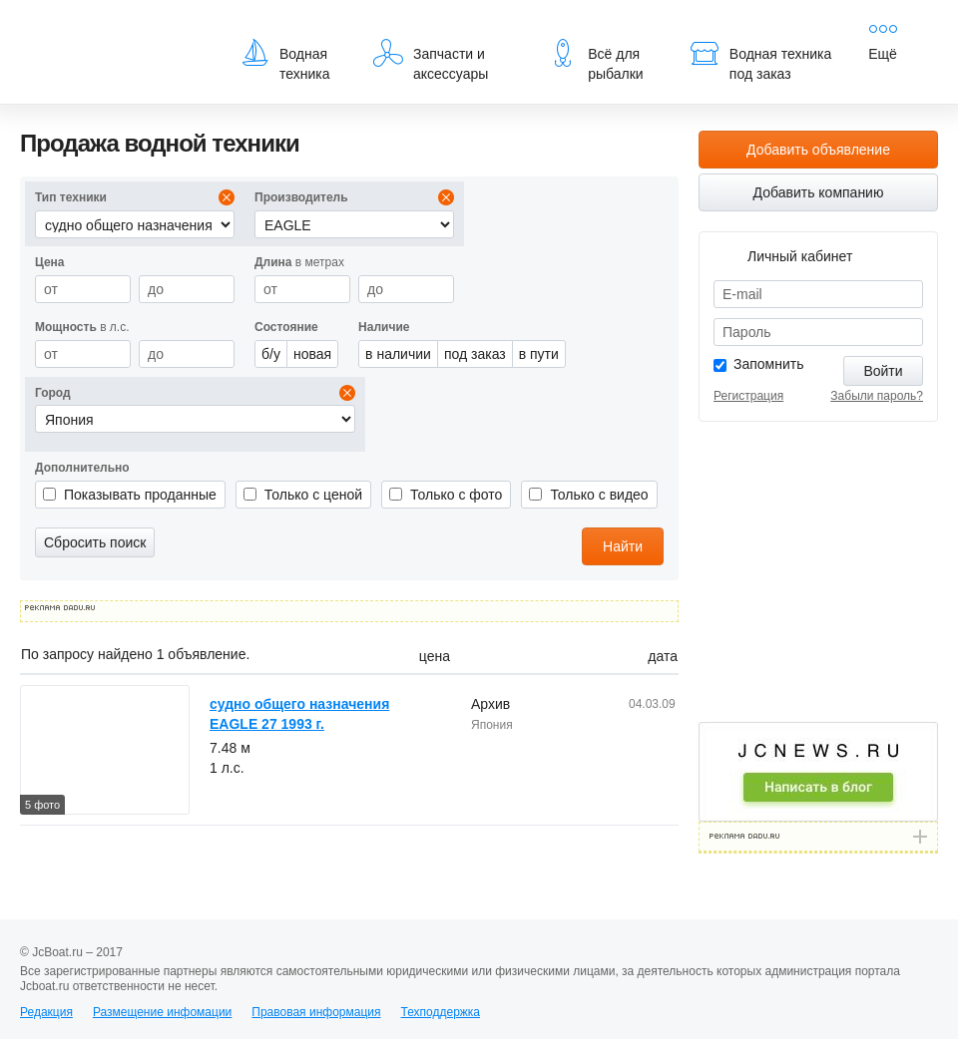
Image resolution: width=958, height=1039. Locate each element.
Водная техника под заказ (760, 60)
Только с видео (599, 495)
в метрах (299, 262)
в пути (539, 354)
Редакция (46, 1012)
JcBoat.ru (116, 30)
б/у (270, 354)
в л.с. (82, 327)
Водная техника (285, 60)
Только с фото (456, 495)
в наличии (398, 354)
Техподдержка (440, 1012)
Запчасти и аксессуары (430, 60)
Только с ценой (313, 495)
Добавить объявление (818, 150)
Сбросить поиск (95, 542)
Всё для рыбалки (595, 60)
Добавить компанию (818, 192)
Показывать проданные (140, 495)
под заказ (475, 354)
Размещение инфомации (162, 1012)
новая (312, 354)
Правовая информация (315, 1012)
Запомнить (768, 364)
